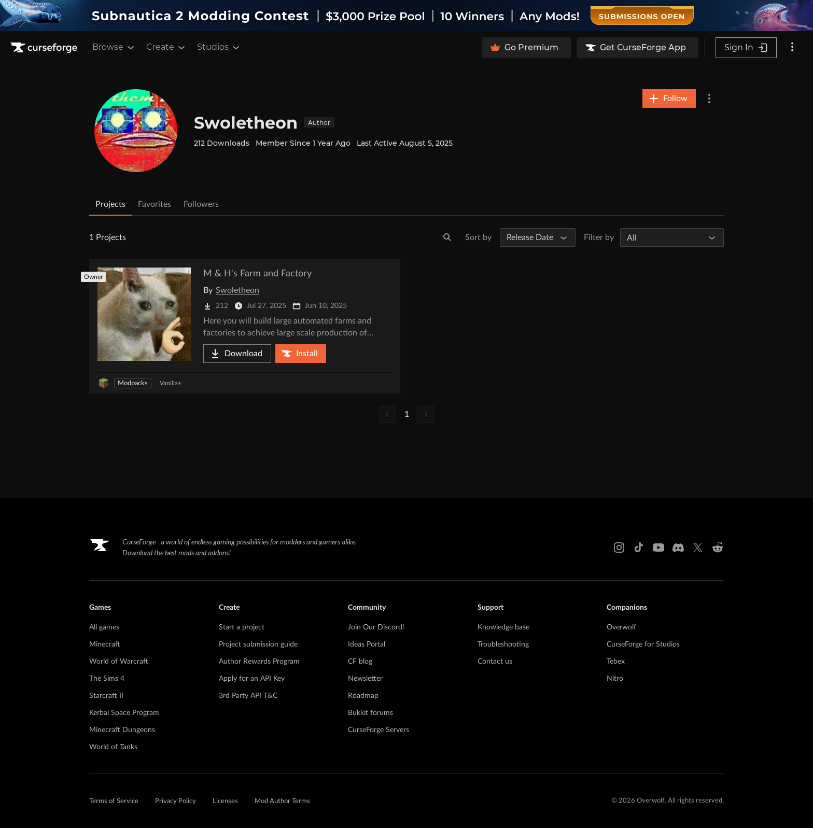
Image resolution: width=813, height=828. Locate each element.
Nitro (615, 678)
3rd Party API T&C (248, 695)
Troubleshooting (503, 644)
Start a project (241, 627)
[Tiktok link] (639, 547)
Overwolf (621, 627)
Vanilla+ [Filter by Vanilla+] (170, 383)
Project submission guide (258, 644)
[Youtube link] (658, 547)
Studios (219, 47)
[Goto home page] (45, 48)
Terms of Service (113, 801)
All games (104, 627)
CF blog (360, 661)
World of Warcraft (118, 661)
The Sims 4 (106, 678)
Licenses (225, 801)
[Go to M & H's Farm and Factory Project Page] (244, 326)
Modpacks (133, 383)
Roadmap (363, 695)
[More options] (792, 47)
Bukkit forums (370, 713)
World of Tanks (113, 747)
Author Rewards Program (259, 661)
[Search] (447, 237)
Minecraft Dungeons (122, 730)
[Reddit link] (717, 547)
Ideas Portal (366, 644)
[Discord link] (678, 547)
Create (166, 47)
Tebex (616, 661)
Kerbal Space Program (124, 713)
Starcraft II (106, 695)
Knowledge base (503, 627)
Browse (114, 47)
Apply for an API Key (252, 678)
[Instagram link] (619, 547)
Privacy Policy (175, 801)
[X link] (698, 547)
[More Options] (709, 98)
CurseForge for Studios (643, 644)
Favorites (154, 204)
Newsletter (365, 678)
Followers (201, 204)
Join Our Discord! (376, 627)
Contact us (495, 661)
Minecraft (104, 644)
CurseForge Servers (378, 730)
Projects (110, 204)
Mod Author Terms (282, 801)
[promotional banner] (406, 15)
